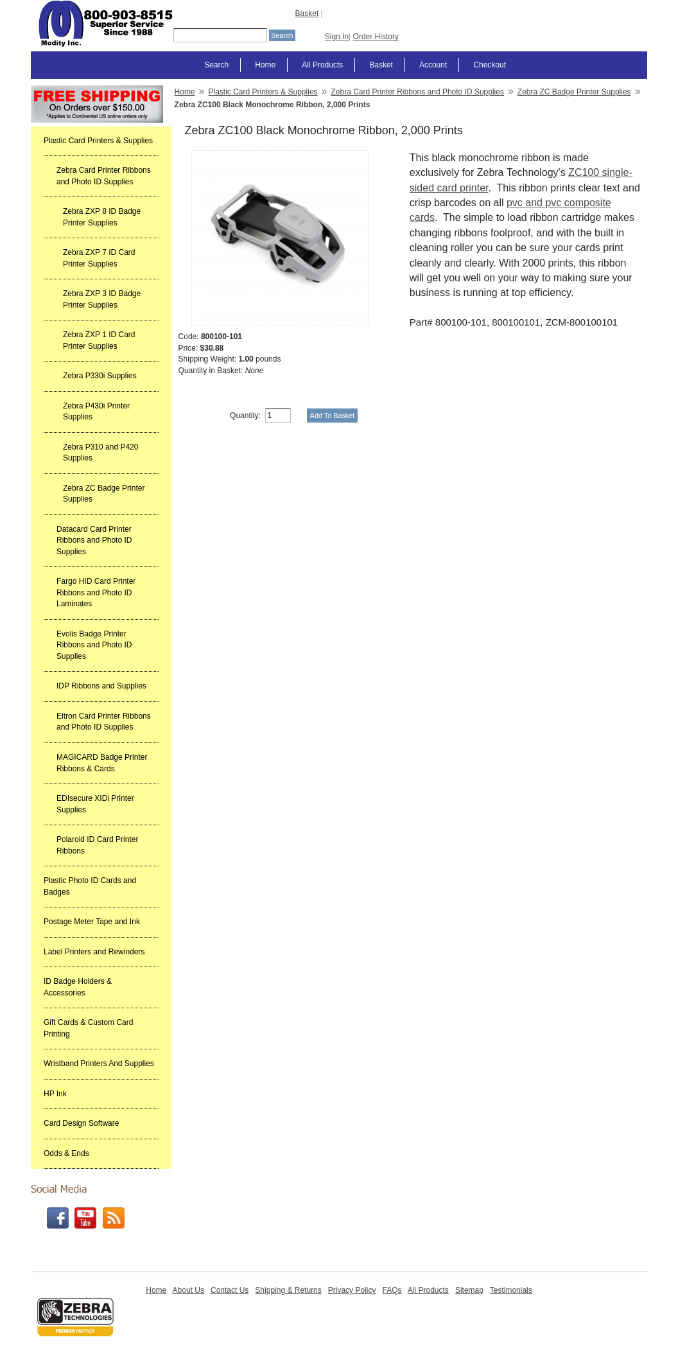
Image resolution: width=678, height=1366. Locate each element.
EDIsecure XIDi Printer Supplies (95, 804)
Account (433, 64)
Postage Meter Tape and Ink (92, 921)
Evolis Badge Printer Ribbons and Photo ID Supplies (94, 645)
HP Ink (55, 1093)
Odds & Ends (66, 1153)
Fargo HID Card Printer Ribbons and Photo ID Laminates (95, 592)
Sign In (337, 36)
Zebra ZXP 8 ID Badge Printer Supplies (102, 217)
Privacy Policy (352, 1290)
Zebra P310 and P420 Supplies (100, 452)
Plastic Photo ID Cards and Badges (90, 886)
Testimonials (511, 1290)
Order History (376, 36)
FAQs (391, 1290)
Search (216, 64)
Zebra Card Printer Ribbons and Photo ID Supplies (103, 176)
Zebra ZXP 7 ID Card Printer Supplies (99, 258)
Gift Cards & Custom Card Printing (88, 1028)
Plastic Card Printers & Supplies (98, 140)
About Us (188, 1290)
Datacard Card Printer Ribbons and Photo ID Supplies (94, 540)
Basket (307, 13)
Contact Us (229, 1290)
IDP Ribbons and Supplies (101, 685)
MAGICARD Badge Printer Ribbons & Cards (101, 763)
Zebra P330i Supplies (100, 375)
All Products (322, 64)
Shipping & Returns (288, 1290)
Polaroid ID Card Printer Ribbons (97, 845)
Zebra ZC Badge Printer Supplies (103, 494)
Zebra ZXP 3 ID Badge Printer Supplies (102, 299)
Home (265, 64)
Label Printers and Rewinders (94, 951)
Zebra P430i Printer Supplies (96, 411)
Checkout (489, 64)
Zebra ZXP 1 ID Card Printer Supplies (99, 340)
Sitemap (469, 1290)
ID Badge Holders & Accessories (78, 987)
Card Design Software (81, 1123)
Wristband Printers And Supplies (99, 1063)
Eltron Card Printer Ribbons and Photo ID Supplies (103, 722)
